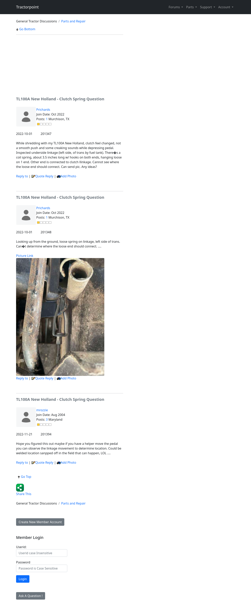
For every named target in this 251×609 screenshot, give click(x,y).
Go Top (24, 476)
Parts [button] (190, 7)
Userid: (21, 547)
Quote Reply (42, 176)
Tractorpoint (27, 7)
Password (23, 562)
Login (23, 579)
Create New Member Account (40, 522)
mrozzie (42, 410)
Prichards (43, 109)
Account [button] (224, 7)
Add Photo (68, 176)
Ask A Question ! (31, 596)
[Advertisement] (69, 65)
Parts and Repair (73, 21)
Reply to (22, 176)
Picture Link (24, 256)
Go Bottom (25, 29)
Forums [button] (175, 7)
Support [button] (206, 7)
